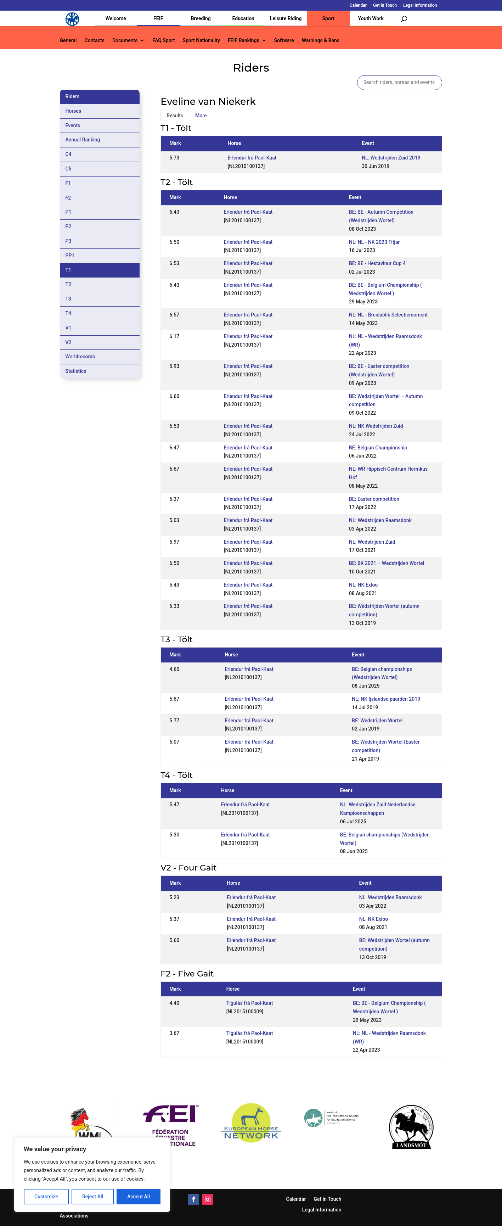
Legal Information (420, 5)
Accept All (138, 1196)
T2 (69, 284)
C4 (69, 154)
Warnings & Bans (320, 40)
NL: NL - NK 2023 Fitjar (374, 242)
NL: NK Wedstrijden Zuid (376, 426)
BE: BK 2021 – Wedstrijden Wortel (386, 563)
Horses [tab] (73, 111)
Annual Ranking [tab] (83, 139)
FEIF (158, 18)
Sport (328, 18)
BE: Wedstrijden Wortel (377, 720)
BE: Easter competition (374, 499)
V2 (69, 342)
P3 (69, 241)
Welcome (116, 18)
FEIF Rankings (243, 40)
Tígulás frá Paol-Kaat (249, 1003)
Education (243, 18)
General (68, 40)
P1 (69, 212)
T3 (69, 299)
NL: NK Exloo (363, 585)
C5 (69, 169)
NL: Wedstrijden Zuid (372, 542)
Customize (46, 1196)
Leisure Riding (286, 18)
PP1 (70, 255)
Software (284, 40)
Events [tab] (73, 125)
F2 (68, 198)
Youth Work (371, 18)
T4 (69, 313)
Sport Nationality (201, 40)
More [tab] (201, 115)
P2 (69, 226)
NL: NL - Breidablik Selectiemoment (388, 315)
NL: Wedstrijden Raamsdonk (380, 520)
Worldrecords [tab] (80, 356)
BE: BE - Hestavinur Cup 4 (377, 263)
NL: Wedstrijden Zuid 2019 (391, 158)
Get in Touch (385, 5)
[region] (92, 1174)
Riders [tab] (73, 96)
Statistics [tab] (76, 371)
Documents (125, 40)
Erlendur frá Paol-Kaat (252, 158)
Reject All (92, 1196)
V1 (69, 328)
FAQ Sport (163, 40)
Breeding (201, 18)
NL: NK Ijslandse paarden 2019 (386, 699)
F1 (68, 183)
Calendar (358, 5)
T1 (69, 270)
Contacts (95, 40)
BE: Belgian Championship (378, 447)
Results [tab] (175, 115)
